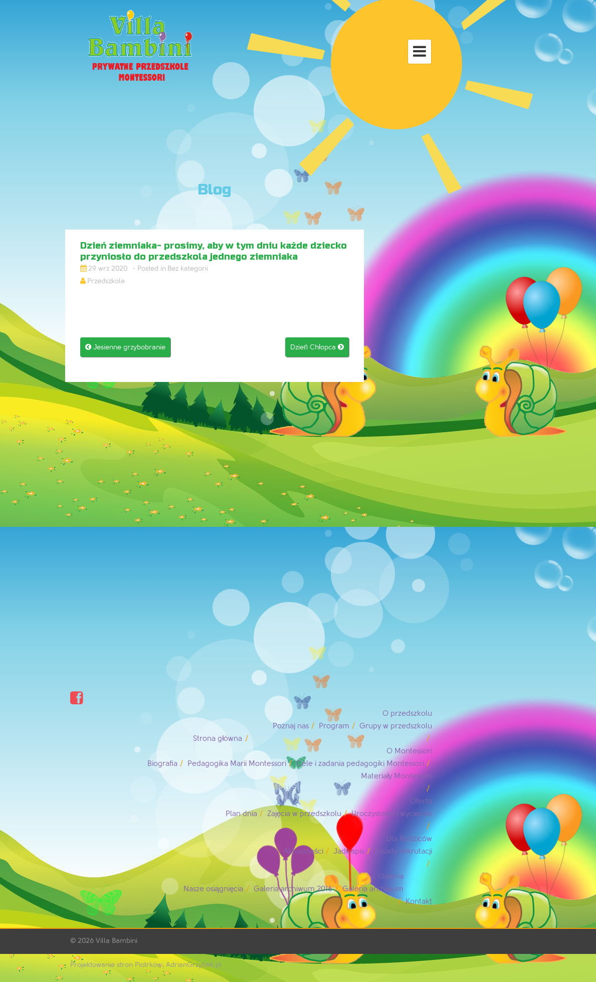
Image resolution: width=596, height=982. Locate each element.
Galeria (391, 876)
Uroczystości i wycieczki (391, 814)
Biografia (162, 763)
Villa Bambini (116, 940)
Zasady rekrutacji (403, 851)
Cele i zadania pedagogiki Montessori (360, 763)
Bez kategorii (187, 268)
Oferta (421, 801)
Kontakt (419, 901)
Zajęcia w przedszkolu (304, 814)
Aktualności (304, 851)
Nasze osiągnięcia (213, 889)
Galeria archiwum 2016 (293, 889)
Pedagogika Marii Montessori (236, 763)
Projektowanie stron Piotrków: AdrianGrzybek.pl (146, 964)
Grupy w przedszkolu (395, 726)
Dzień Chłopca (317, 347)
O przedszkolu (407, 713)
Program (334, 726)
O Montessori (409, 751)
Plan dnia (241, 814)
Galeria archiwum (373, 889)
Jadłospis (348, 851)
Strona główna (217, 738)
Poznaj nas (291, 726)
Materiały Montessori (396, 776)
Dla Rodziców (409, 839)
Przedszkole (106, 281)
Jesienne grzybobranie (125, 347)
